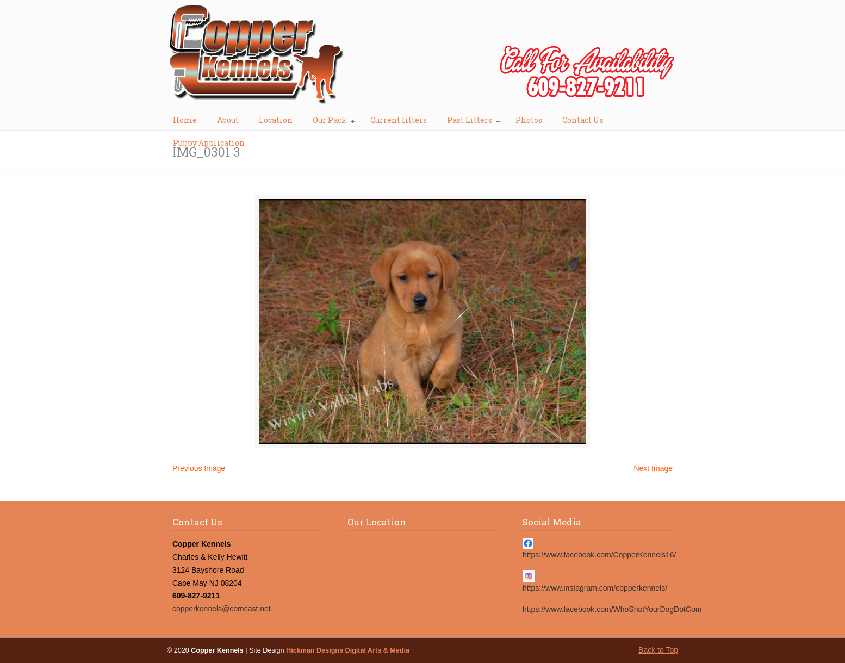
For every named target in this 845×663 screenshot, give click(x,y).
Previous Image (198, 468)
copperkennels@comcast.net (221, 608)
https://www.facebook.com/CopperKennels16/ (599, 554)
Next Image (653, 468)
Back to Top (658, 650)
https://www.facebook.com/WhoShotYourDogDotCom (612, 609)
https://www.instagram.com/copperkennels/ (595, 588)
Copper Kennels (422, 57)
